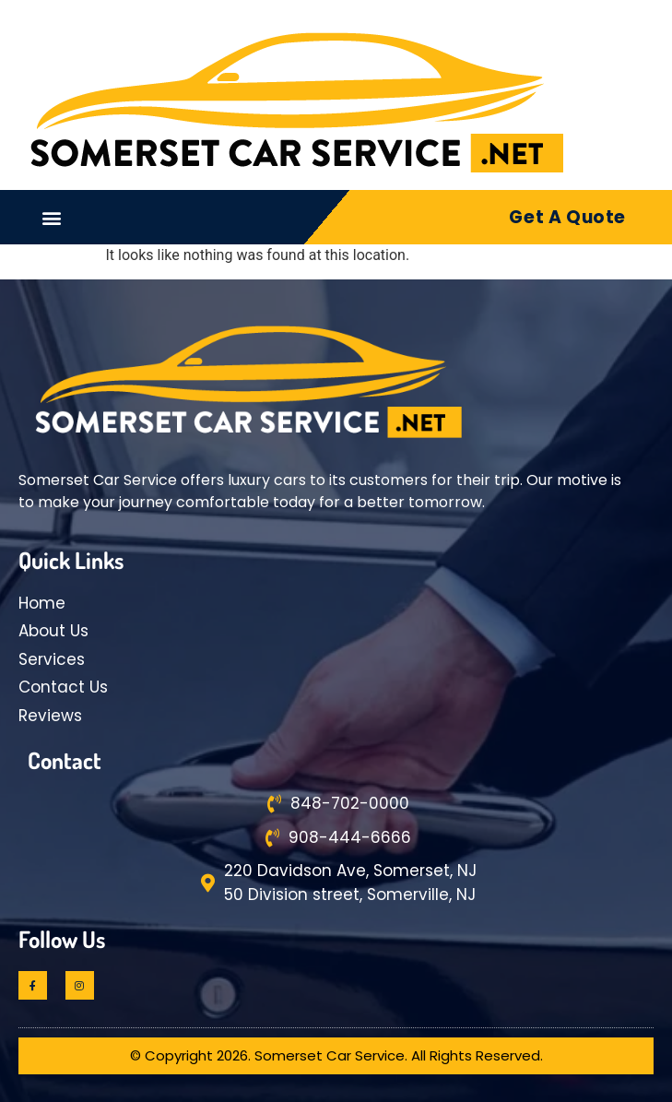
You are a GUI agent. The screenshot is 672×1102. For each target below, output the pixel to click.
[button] (52, 217)
